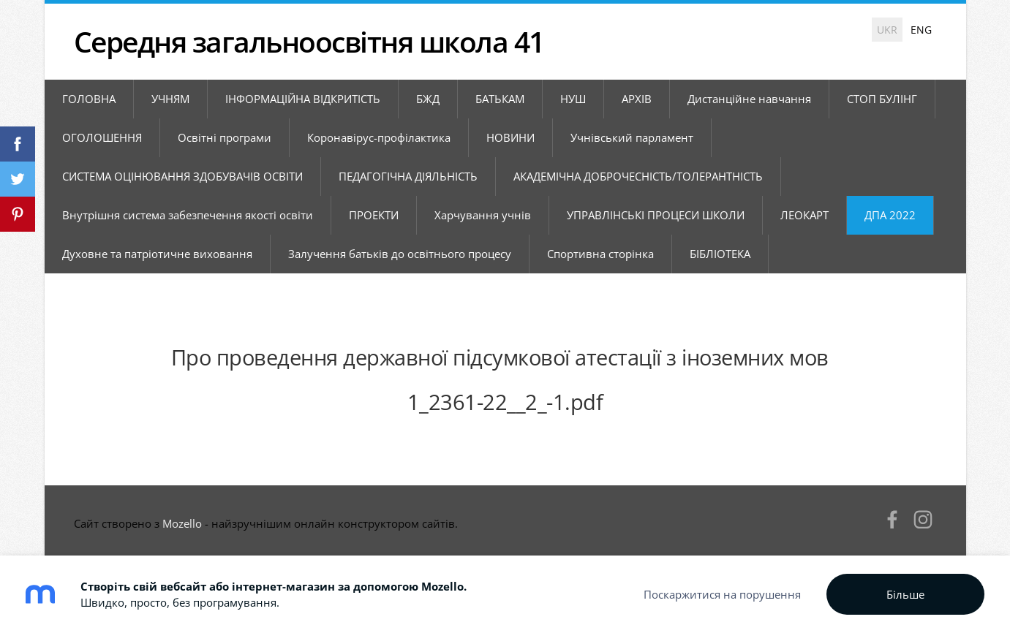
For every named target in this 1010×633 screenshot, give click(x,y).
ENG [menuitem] (921, 30)
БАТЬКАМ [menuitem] (499, 98)
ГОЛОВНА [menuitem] (89, 98)
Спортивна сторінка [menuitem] (600, 253)
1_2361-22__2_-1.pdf (505, 401)
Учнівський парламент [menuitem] (631, 137)
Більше (905, 594)
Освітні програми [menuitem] (224, 137)
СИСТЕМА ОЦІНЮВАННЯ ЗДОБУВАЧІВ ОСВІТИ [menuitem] (182, 176)
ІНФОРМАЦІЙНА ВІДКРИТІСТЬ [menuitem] (302, 98)
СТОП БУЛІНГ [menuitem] (882, 98)
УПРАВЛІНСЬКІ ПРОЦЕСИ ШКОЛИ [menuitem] (656, 215)
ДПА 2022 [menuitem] (890, 215)
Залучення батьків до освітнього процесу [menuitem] (399, 253)
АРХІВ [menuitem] (637, 98)
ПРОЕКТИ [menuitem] (374, 215)
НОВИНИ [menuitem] (510, 137)
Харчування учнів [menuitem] (482, 215)
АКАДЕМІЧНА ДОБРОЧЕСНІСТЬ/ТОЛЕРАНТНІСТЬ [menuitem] (638, 176)
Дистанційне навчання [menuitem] (749, 98)
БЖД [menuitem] (428, 98)
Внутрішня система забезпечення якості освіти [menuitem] (187, 215)
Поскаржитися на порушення (722, 594)
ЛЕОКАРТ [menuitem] (804, 215)
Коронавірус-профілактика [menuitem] (379, 137)
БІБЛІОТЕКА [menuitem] (720, 253)
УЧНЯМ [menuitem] (170, 98)
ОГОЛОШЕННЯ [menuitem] (102, 137)
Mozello (182, 523)
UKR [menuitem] (887, 30)
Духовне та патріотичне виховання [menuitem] (157, 253)
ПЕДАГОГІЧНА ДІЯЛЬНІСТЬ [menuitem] (408, 176)
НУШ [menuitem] (573, 98)
